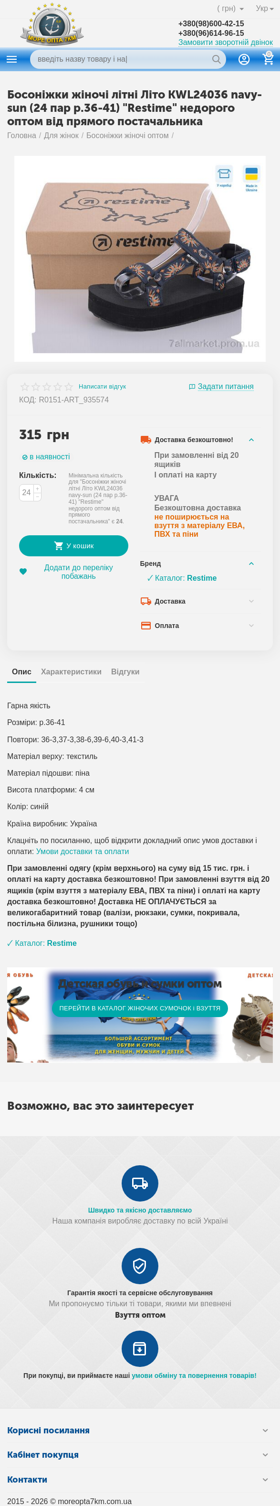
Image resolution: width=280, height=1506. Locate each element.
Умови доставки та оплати (82, 851)
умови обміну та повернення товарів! (194, 1375)
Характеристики (71, 672)
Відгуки (125, 672)
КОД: (28, 400)
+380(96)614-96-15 (211, 33)
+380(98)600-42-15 (211, 24)
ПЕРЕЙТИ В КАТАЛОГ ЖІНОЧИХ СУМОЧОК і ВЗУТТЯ (139, 1008)
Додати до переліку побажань (66, 571)
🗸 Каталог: (182, 578)
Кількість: (38, 475)
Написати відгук (102, 386)
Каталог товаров (12, 59)
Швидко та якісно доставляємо (140, 1210)
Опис (21, 672)
